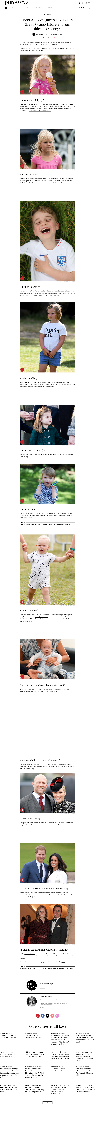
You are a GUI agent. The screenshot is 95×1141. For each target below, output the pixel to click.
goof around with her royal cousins (40, 111)
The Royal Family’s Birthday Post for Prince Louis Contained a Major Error (45, 524)
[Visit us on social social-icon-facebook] (83, 3)
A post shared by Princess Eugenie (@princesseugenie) (47, 763)
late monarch (26, 48)
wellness (38, 8)
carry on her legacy (41, 44)
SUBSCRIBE (80, 8)
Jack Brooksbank (47, 773)
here (63, 970)
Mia (21, 382)
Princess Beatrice (29, 962)
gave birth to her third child (31, 831)
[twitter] (47, 1024)
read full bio (42, 996)
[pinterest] (22, 92)
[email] (57, 1024)
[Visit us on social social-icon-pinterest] (80, 3)
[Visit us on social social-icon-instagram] (86, 3)
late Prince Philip (29, 777)
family (29, 8)
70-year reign (42, 42)
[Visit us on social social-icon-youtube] (89, 3)
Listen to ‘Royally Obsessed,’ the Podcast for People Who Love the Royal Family (46, 977)
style (13, 8)
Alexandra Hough (42, 34)
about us (49, 8)
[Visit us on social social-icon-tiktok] (77, 3)
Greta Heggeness (53, 37)
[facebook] (43, 1024)
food (20, 8)
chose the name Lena (41, 617)
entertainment (47, 14)
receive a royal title (43, 965)
